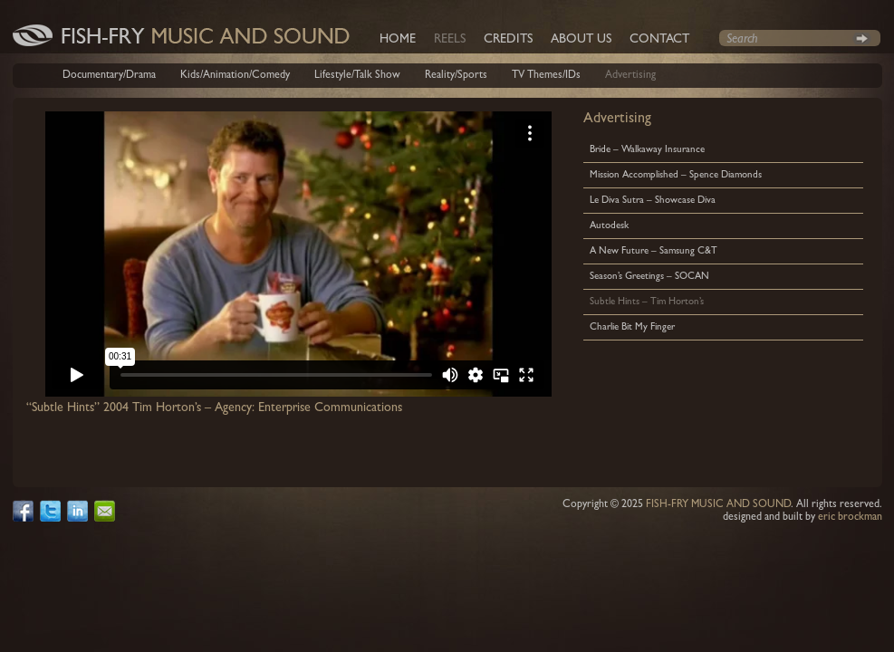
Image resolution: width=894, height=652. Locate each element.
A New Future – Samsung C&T (653, 251)
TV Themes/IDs (546, 76)
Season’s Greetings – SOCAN (649, 277)
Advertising (630, 76)
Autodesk (609, 226)
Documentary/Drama (109, 76)
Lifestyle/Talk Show (357, 76)
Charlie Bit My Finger (632, 327)
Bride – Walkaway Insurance (647, 150)
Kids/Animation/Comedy (235, 76)
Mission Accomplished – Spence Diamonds (676, 175)
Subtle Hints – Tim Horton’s (647, 302)
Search (861, 38)
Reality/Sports (456, 76)
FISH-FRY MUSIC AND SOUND (718, 505)
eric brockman (850, 518)
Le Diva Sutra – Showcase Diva (653, 201)
